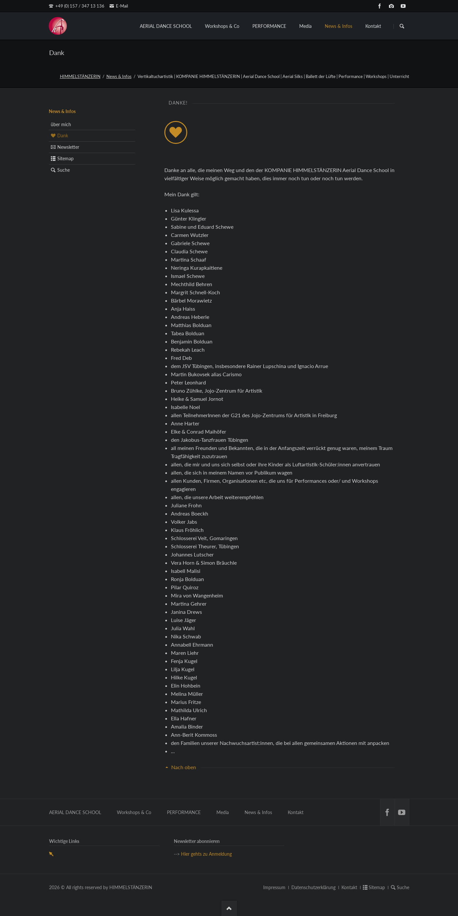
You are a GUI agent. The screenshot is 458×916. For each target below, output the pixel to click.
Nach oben (183, 767)
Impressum (274, 887)
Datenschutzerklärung (313, 887)
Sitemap (65, 158)
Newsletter (68, 147)
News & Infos (338, 26)
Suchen (402, 26)
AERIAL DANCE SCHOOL (166, 26)
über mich (61, 124)
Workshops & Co (222, 26)
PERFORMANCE (269, 26)
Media (305, 26)
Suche (63, 170)
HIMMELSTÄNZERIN (80, 76)
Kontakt (373, 26)
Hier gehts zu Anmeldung (206, 854)
